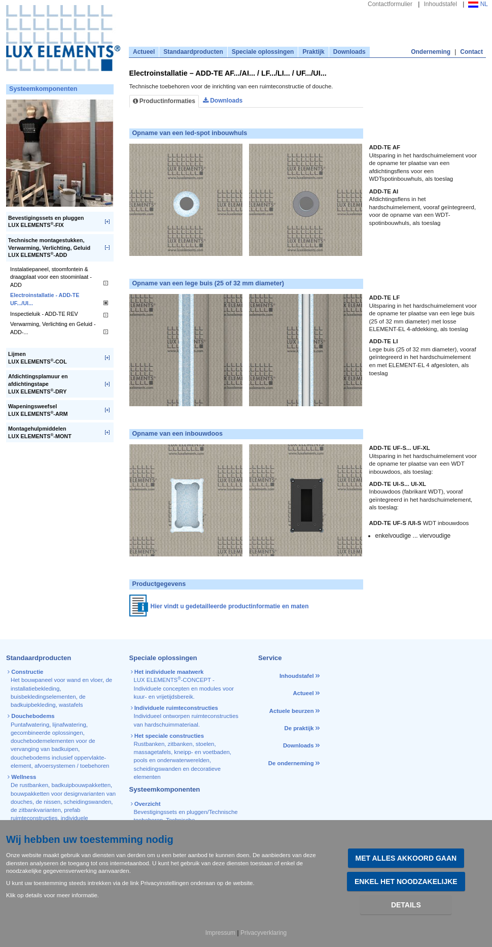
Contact (471, 51)
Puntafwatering (30, 725)
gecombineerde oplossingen (47, 733)
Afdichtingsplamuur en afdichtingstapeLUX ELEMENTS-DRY (38, 383)
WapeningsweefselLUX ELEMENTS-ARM (38, 410)
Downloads (349, 51)
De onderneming (291, 763)
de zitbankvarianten (36, 810)
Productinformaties (164, 101)
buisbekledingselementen (43, 697)
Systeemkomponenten (43, 88)
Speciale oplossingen (263, 51)
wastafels (71, 705)
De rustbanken (29, 785)
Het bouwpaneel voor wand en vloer (56, 680)
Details (406, 905)
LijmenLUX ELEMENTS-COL (37, 358)
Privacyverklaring (263, 932)
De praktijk (298, 728)
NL (478, 4)
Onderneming (430, 51)
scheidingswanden (88, 802)
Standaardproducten (193, 51)
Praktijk (313, 51)
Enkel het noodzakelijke (406, 881)
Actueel (144, 51)
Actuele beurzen (291, 711)
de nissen (48, 802)
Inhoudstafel (440, 4)
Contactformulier (390, 4)
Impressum (220, 932)
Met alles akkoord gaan (406, 858)
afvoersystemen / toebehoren (72, 766)
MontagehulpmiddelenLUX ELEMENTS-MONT (40, 432)
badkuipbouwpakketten (81, 785)
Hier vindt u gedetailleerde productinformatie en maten (230, 606)
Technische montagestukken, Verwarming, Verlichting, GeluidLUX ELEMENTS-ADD (49, 247)
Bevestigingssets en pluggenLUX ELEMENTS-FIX (46, 221)
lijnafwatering (69, 725)
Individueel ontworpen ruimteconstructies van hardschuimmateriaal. (185, 716)
